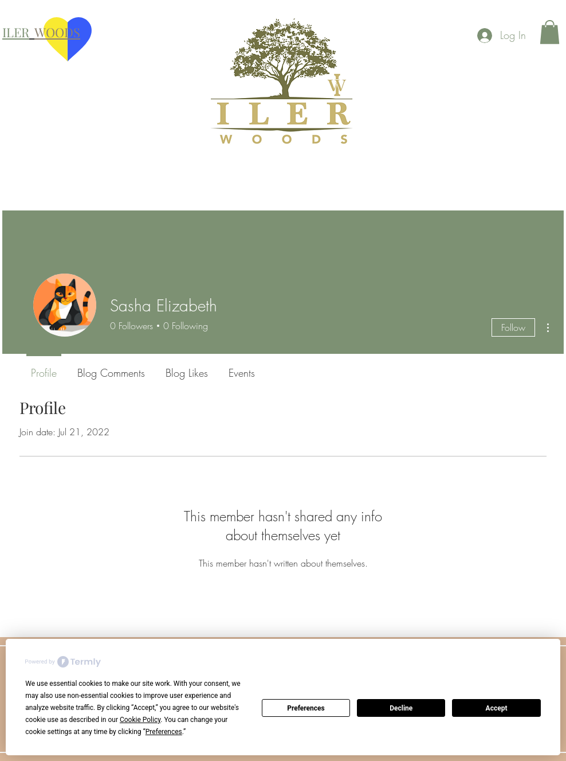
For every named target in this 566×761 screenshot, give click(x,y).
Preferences (306, 708)
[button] (550, 32)
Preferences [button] (164, 732)
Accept (497, 708)
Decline (401, 708)
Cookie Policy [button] (140, 720)
